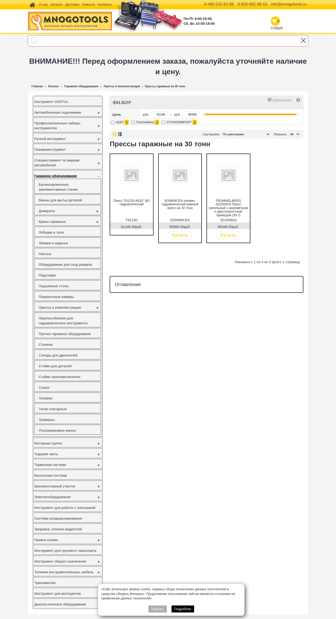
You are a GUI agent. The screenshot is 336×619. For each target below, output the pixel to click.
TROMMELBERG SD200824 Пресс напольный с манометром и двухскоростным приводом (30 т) (228, 208)
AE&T (120, 122)
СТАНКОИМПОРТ (179, 122)
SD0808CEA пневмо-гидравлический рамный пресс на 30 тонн (179, 204)
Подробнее (182, 609)
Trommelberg (145, 122)
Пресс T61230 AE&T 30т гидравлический (131, 202)
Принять (157, 609)
